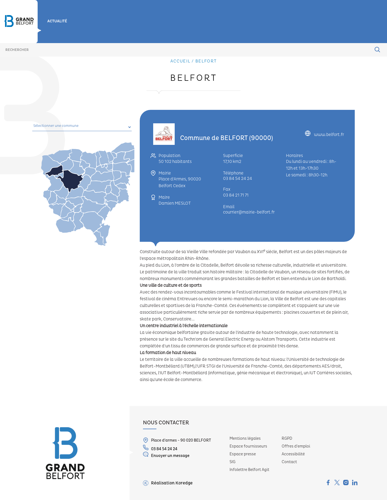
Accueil (180, 61)
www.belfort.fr (328, 134)
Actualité (57, 21)
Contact (289, 461)
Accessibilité (293, 454)
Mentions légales (245, 438)
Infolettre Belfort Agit (249, 469)
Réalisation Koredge (168, 483)
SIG (232, 461)
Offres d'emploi (296, 446)
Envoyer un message (166, 455)
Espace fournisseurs (248, 446)
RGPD (287, 438)
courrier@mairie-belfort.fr (249, 212)
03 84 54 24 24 (237, 178)
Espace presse (243, 454)
